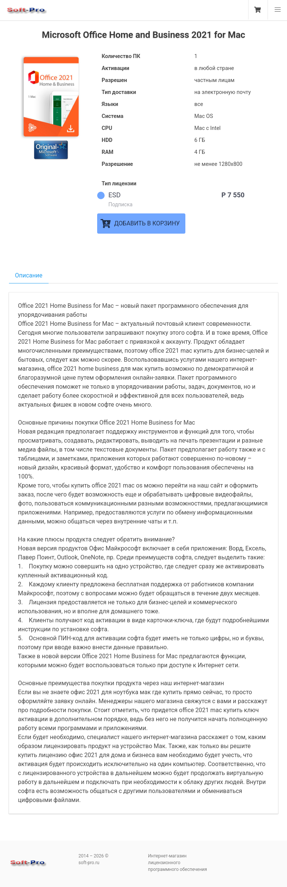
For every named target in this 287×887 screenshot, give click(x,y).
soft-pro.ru (26, 12)
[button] (277, 9)
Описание (29, 275)
